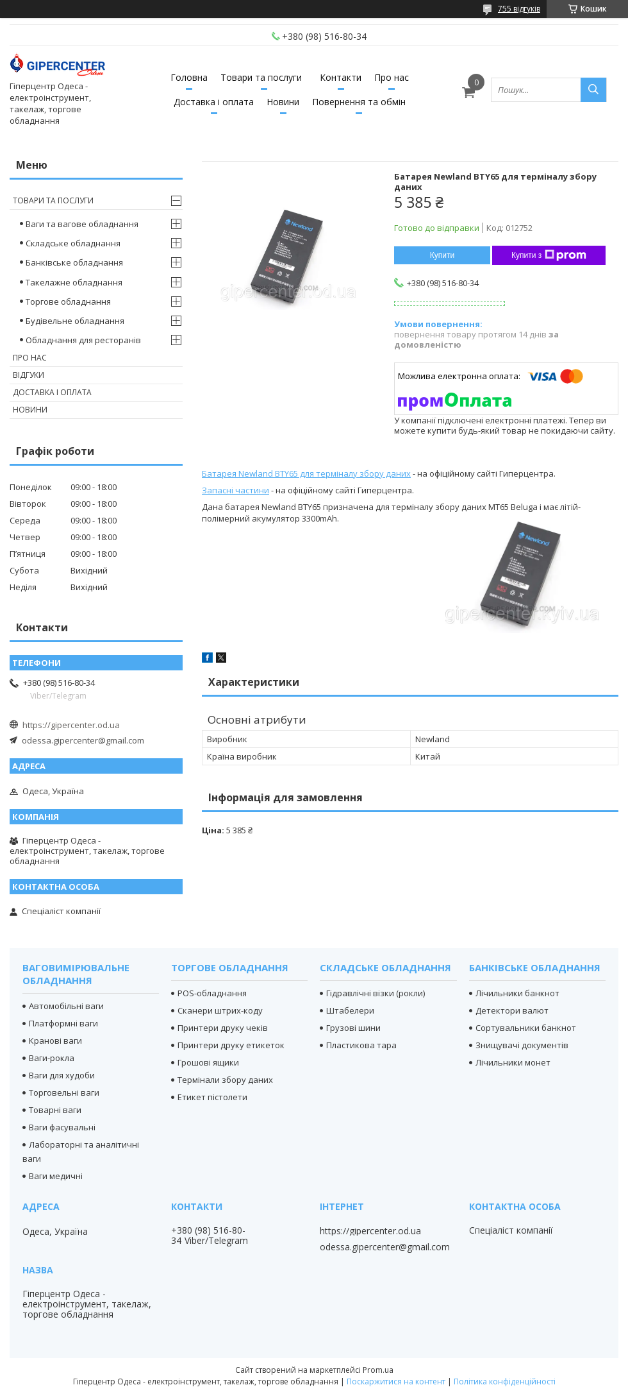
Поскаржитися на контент (396, 1381)
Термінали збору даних (225, 1079)
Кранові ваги (55, 1040)
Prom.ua (378, 1369)
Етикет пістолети (212, 1097)
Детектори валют (512, 1010)
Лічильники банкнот (517, 993)
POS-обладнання (212, 993)
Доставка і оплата (214, 102)
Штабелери (350, 1010)
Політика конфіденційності (505, 1381)
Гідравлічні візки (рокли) (375, 993)
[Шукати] (593, 90)
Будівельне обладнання (75, 321)
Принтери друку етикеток (231, 1045)
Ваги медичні (56, 1176)
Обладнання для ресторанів (83, 340)
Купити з (548, 255)
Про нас (391, 77)
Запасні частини (235, 490)
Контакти (340, 77)
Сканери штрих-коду (220, 1010)
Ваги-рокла (51, 1058)
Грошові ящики (208, 1062)
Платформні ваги (63, 1023)
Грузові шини (353, 1027)
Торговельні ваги (64, 1092)
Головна (189, 77)
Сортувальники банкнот (525, 1027)
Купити (442, 255)
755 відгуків (519, 8)
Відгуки (28, 375)
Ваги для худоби (62, 1075)
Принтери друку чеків (223, 1027)
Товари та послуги (261, 77)
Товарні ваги (55, 1110)
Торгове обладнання (68, 301)
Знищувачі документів (521, 1045)
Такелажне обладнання (74, 282)
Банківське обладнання (74, 262)
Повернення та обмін (359, 102)
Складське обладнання (73, 243)
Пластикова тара (361, 1045)
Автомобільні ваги (66, 1006)
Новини (283, 102)
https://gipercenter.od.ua (71, 725)
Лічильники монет (512, 1062)
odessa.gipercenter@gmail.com (83, 740)
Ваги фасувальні (62, 1127)
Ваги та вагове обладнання (82, 224)
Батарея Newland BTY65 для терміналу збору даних (306, 473)
